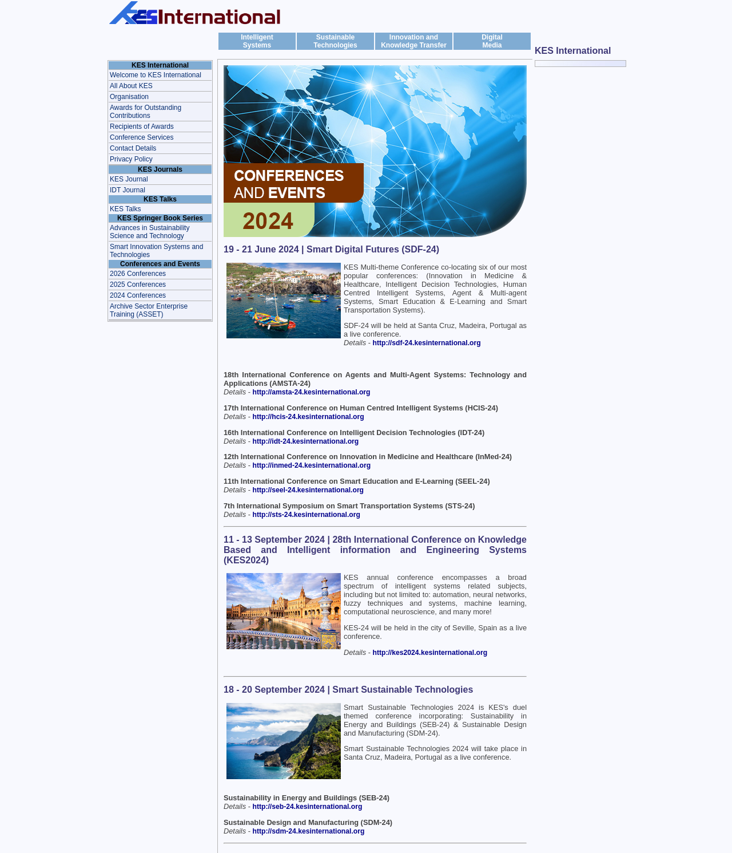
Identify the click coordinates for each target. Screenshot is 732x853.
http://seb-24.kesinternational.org (308, 807)
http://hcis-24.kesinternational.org (308, 417)
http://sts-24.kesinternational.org (306, 515)
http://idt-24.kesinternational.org (306, 441)
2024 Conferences (138, 295)
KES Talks (125, 209)
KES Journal (129, 179)
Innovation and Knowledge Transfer (414, 41)
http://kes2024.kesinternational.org (430, 653)
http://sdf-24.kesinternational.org (427, 343)
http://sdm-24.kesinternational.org (309, 831)
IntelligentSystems (257, 41)
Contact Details (133, 148)
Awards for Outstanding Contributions (145, 112)
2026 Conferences (138, 274)
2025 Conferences (138, 285)
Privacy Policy (131, 159)
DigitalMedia (492, 41)
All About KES (131, 86)
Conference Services (141, 137)
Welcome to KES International (155, 75)
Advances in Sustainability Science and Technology (149, 232)
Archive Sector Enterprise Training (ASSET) (149, 310)
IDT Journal (127, 190)
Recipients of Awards (142, 127)
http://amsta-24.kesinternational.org (312, 392)
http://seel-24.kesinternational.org (308, 490)
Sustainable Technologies (335, 41)
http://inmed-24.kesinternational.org (312, 465)
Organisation (129, 97)
